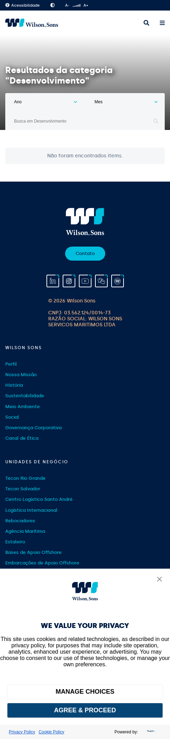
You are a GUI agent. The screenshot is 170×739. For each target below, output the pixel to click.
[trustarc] (150, 732)
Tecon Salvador (22, 488)
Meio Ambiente (22, 406)
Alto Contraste (52, 5)
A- (67, 5)
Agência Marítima (25, 531)
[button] (159, 579)
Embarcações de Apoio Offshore (42, 562)
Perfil (11, 364)
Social (12, 417)
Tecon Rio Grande (25, 478)
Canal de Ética (21, 438)
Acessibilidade (22, 5)
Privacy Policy (22, 732)
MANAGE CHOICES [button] (85, 691)
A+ (85, 5)
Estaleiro (15, 541)
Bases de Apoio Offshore (33, 552)
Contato (85, 253)
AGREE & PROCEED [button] (85, 710)
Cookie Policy (51, 732)
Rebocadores (20, 520)
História (14, 385)
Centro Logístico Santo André (39, 499)
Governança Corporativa (33, 427)
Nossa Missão (21, 374)
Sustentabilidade (24, 395)
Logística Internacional (31, 510)
